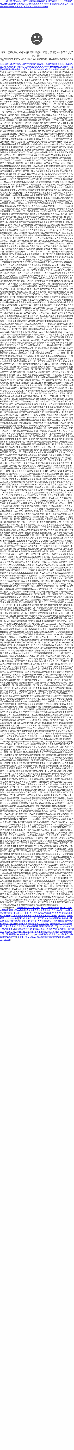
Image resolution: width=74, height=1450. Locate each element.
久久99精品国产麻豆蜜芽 (16, 921)
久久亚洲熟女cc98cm (26, 937)
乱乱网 (58, 913)
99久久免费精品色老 (50, 908)
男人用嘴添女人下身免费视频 (51, 921)
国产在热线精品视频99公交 (41, 913)
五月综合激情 (9, 926)
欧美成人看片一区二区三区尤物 (19, 932)
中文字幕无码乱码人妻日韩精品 (49, 934)
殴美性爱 (32, 921)
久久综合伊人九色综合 (62, 910)
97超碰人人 (22, 924)
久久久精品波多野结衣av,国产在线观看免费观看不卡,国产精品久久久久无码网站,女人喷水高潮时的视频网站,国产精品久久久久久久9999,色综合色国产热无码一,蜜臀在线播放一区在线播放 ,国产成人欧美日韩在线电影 (36, 4)
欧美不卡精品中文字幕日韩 (46, 932)
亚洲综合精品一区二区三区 (31, 918)
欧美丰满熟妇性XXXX (25, 929)
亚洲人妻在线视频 (17, 910)
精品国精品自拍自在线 (46, 929)
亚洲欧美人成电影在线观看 (44, 916)
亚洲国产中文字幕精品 (19, 934)
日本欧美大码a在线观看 (27, 926)
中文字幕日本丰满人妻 (21, 916)
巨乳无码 (62, 916)
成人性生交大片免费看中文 (38, 910)
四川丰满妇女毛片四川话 (28, 908)
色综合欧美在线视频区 (38, 924)
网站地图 (52, 69)
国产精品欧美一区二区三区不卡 (14, 913)
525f (32, 934)
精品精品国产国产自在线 (48, 937)
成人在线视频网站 (53, 918)
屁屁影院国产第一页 (48, 926)
